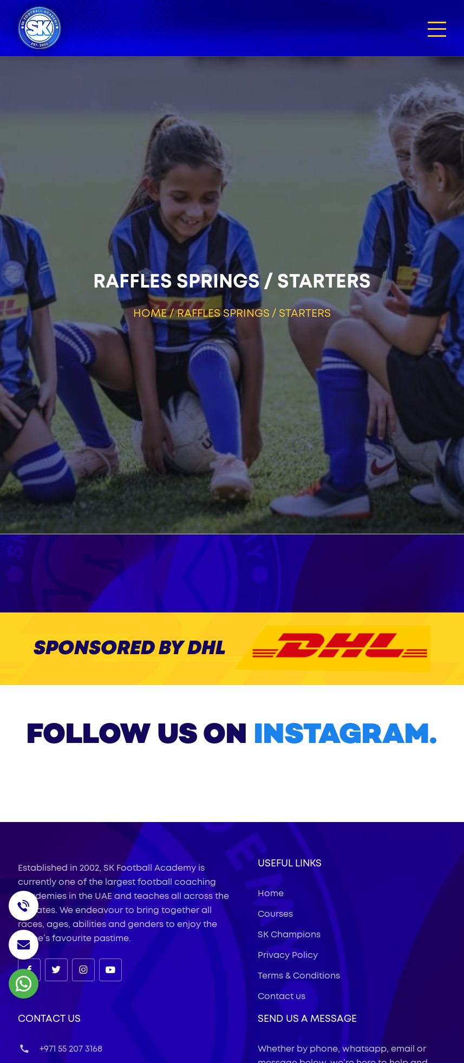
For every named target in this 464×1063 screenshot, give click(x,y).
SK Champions (289, 934)
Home (150, 313)
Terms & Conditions (299, 975)
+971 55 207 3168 (60, 1048)
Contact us (281, 996)
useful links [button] (290, 864)
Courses (275, 914)
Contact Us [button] (49, 1019)
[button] (437, 28)
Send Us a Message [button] (307, 1019)
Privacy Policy (288, 955)
